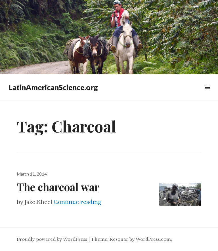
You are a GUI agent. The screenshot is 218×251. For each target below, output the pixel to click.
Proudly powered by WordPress (52, 239)
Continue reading (77, 202)
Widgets (207, 93)
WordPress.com (153, 239)
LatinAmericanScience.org (53, 87)
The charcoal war (58, 187)
